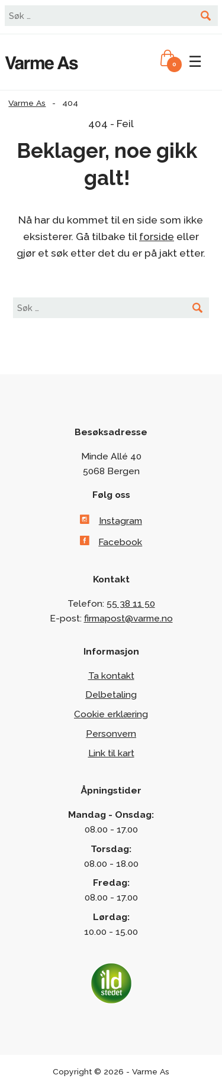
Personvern (111, 733)
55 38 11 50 (131, 603)
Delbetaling (111, 694)
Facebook (120, 542)
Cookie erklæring (111, 714)
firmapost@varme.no (128, 618)
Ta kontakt (111, 675)
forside (156, 236)
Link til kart (111, 753)
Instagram (120, 520)
